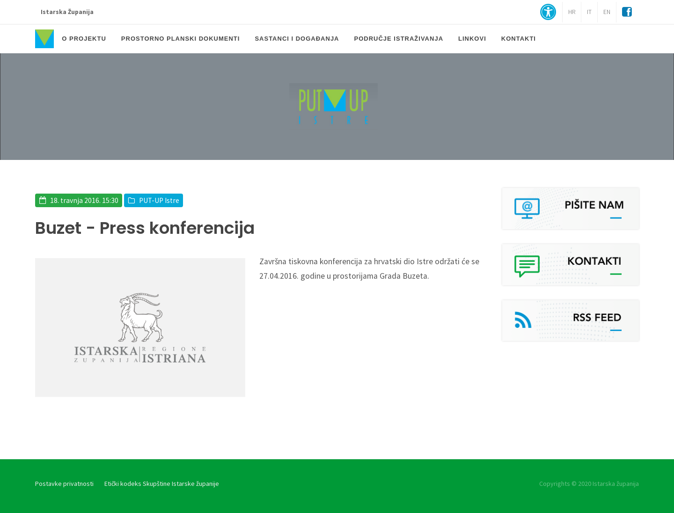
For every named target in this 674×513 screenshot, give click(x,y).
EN (606, 12)
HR (571, 12)
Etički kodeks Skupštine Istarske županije (161, 483)
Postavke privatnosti (64, 483)
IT (589, 12)
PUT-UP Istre (159, 200)
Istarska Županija (67, 12)
